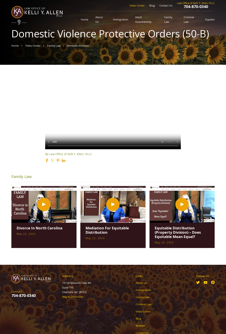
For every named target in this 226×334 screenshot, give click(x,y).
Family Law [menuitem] (168, 19)
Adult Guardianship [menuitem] (143, 19)
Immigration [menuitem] (120, 19)
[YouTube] (205, 282)
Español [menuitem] (210, 19)
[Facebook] (213, 282)
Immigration (143, 290)
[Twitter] (198, 282)
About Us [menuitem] (99, 19)
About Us (141, 283)
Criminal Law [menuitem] (189, 19)
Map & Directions (72, 296)
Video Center (137, 5)
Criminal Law (143, 304)
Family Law (142, 297)
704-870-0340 (196, 6)
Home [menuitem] (84, 19)
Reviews (140, 325)
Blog (152, 5)
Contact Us (165, 5)
